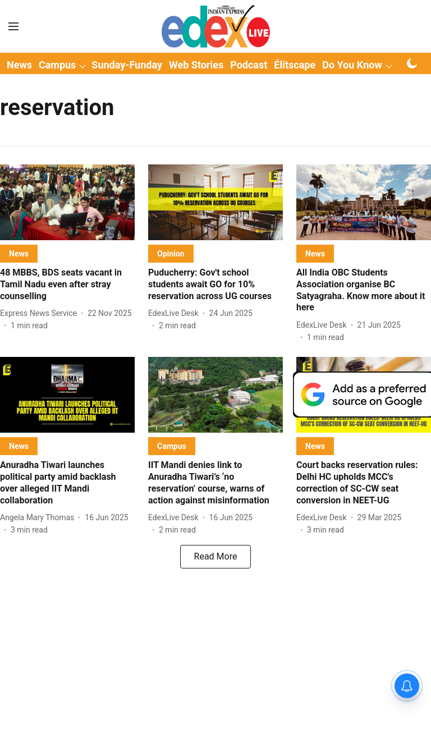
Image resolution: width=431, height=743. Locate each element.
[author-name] (40, 313)
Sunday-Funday (126, 65)
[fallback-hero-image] (67, 202)
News (19, 65)
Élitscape (294, 65)
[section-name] (19, 253)
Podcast (248, 65)
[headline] (67, 284)
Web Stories (196, 65)
